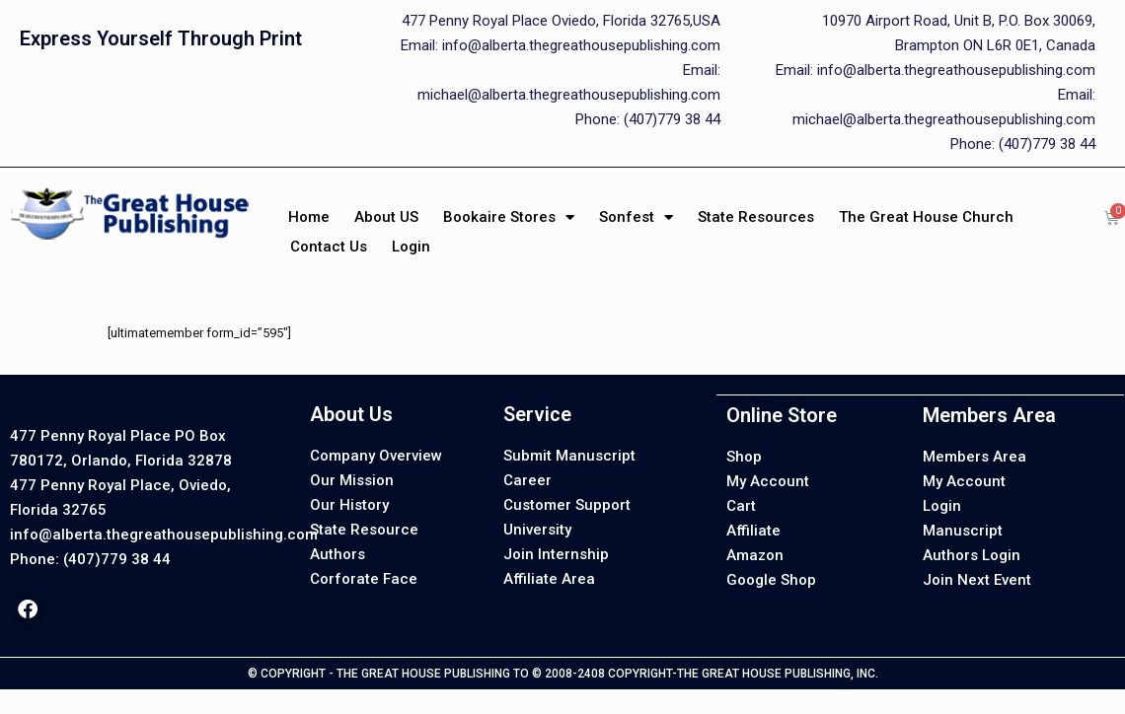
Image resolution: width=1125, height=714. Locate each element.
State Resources (756, 217)
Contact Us (328, 246)
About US (386, 217)
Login (411, 246)
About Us (351, 414)
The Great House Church (926, 217)
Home (309, 217)
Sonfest (636, 217)
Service (537, 414)
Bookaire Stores (508, 217)
